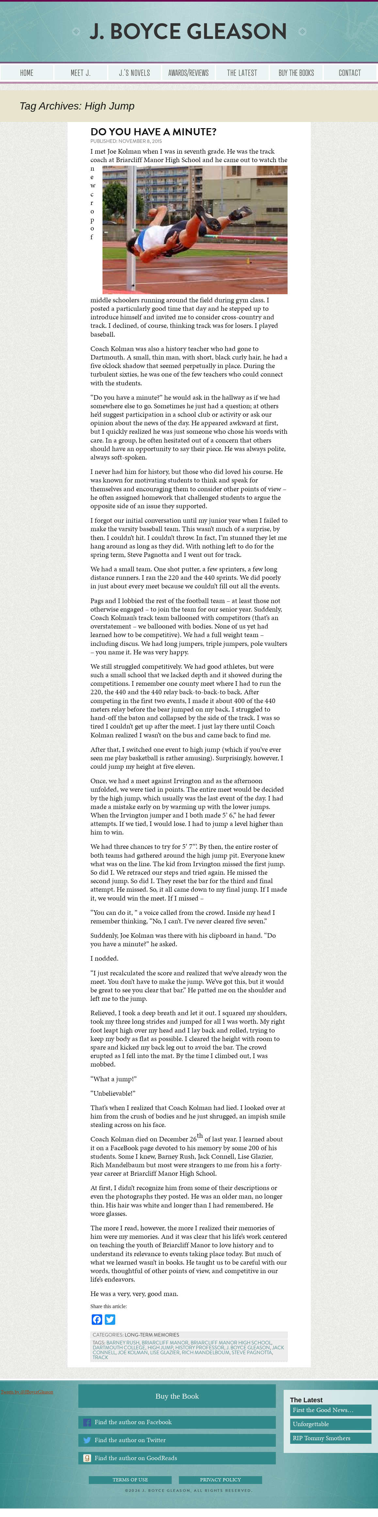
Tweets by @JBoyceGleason (26, 1400)
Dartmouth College (119, 1356)
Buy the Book (177, 1404)
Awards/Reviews (188, 72)
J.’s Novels (134, 72)
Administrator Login (189, 1511)
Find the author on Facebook (133, 1430)
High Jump (160, 1356)
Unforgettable (311, 1432)
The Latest (242, 72)
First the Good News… (323, 1418)
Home (27, 72)
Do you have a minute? (153, 132)
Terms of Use (130, 1488)
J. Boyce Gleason (248, 1356)
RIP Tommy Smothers (321, 1446)
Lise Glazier (165, 1361)
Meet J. (81, 72)
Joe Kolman (133, 1361)
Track (100, 1366)
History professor (199, 1356)
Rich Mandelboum (205, 1361)
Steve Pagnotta (252, 1361)
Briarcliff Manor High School (231, 1351)
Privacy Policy (220, 1488)
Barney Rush (122, 1351)
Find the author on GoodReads (136, 1466)
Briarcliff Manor (165, 1351)
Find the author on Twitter (130, 1448)
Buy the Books (296, 72)
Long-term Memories (152, 1343)
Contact (350, 72)
